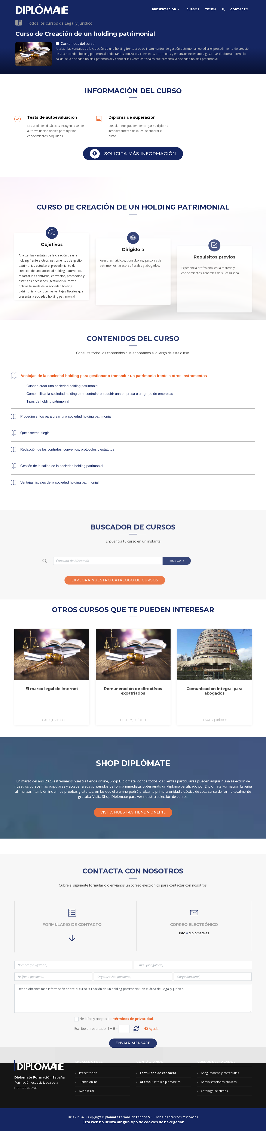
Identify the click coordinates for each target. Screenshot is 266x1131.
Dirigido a (133, 316)
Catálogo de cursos (214, 1091)
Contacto (239, 9)
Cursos (192, 9)
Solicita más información (133, 154)
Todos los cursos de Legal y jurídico (59, 23)
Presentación (164, 9)
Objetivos (52, 306)
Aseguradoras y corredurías (220, 1073)
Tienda (210, 9)
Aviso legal (86, 1091)
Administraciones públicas (219, 1082)
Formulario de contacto (158, 1073)
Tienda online (88, 1082)
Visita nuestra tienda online (133, 812)
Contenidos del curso (75, 43)
